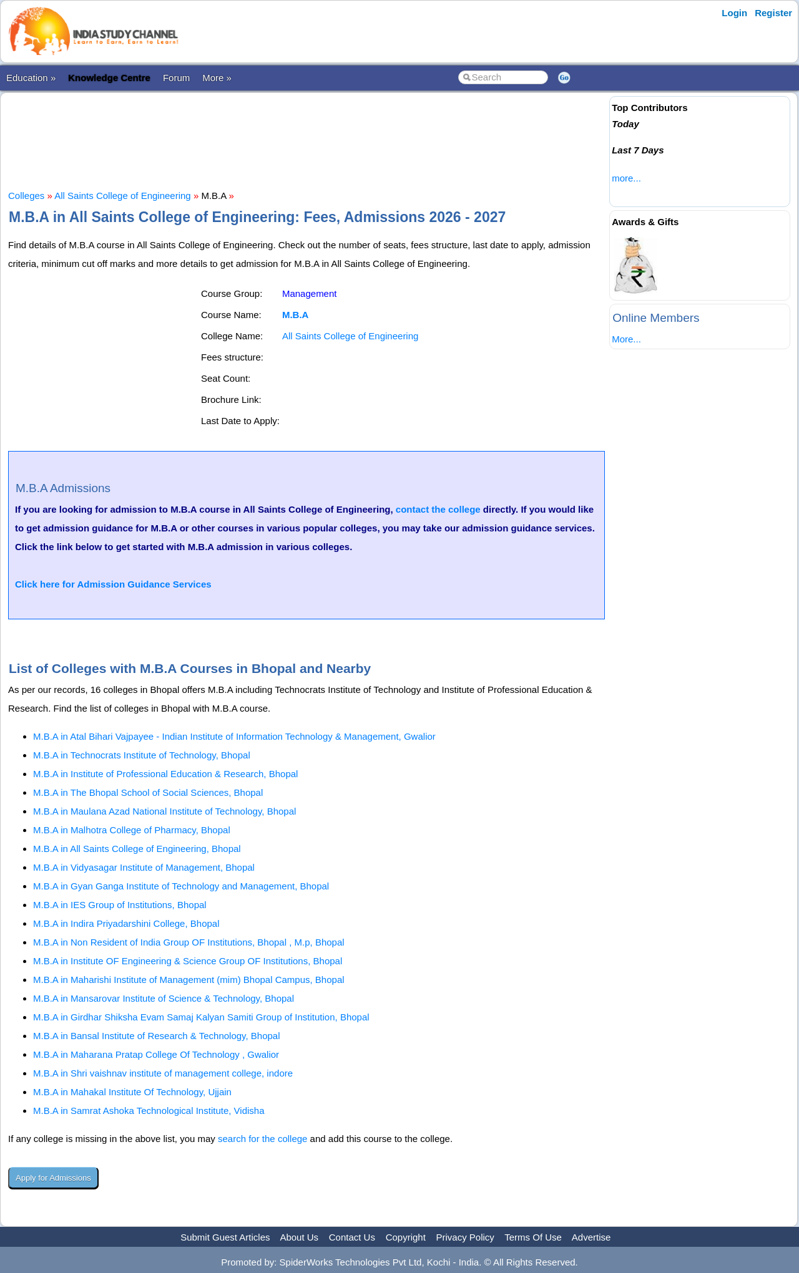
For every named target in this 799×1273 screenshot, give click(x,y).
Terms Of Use (533, 1237)
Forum (176, 77)
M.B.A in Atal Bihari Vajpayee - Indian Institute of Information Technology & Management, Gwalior (234, 736)
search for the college (262, 1138)
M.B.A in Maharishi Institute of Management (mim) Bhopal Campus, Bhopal (189, 979)
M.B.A (295, 314)
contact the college (438, 509)
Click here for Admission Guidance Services (113, 584)
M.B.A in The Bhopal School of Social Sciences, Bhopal (148, 792)
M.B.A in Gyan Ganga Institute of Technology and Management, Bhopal (181, 886)
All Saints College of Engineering (122, 195)
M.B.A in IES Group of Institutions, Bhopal (120, 904)
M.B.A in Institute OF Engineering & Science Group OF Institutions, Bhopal (187, 961)
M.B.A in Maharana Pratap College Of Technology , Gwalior (156, 1054)
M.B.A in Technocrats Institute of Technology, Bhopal (141, 755)
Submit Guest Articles (225, 1237)
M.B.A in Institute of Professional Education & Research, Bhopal (165, 773)
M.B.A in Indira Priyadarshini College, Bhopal (126, 923)
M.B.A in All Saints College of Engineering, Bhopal (137, 848)
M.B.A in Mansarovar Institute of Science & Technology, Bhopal (163, 998)
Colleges (26, 195)
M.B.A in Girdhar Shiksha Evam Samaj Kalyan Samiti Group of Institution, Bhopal (201, 1017)
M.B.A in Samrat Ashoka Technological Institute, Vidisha (149, 1110)
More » (217, 77)
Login (734, 12)
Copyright (406, 1237)
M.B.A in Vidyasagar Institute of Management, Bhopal (144, 867)
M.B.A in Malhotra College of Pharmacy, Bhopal (131, 830)
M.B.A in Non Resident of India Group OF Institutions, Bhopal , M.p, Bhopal (189, 942)
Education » (31, 77)
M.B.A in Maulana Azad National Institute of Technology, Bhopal (164, 811)
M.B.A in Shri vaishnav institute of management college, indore (163, 1073)
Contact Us (352, 1237)
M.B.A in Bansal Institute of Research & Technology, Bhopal (156, 1035)
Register (773, 12)
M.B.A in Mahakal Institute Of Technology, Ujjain (132, 1092)
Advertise (591, 1237)
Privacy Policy (465, 1237)
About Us (299, 1237)
